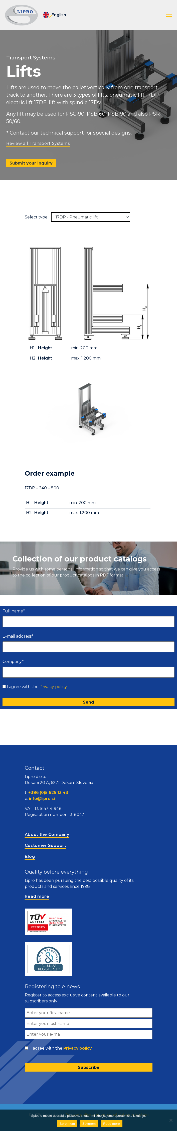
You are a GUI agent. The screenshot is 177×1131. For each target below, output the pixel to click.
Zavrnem (89, 1124)
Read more (111, 1124)
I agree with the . (37, 686)
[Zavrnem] (170, 1120)
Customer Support (45, 845)
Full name (14, 611)
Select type (36, 217)
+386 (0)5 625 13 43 (48, 792)
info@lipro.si (42, 798)
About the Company (47, 834)
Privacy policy (53, 686)
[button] (169, 15)
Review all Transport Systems (38, 143)
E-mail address (18, 636)
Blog (30, 856)
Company (13, 661)
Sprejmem (67, 1124)
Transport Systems (30, 58)
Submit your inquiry (31, 163)
